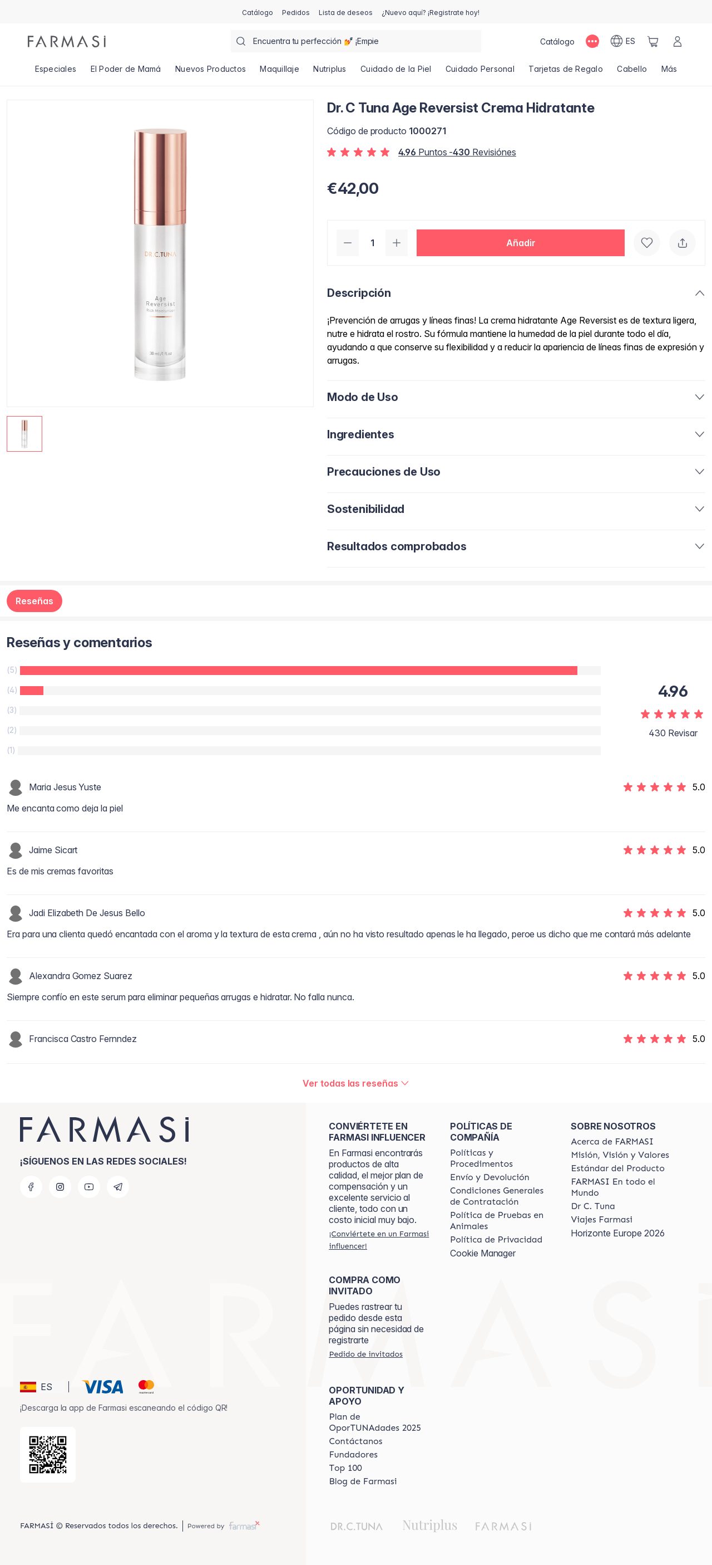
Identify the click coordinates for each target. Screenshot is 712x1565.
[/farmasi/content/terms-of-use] (500, 1196)
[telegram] (118, 1187)
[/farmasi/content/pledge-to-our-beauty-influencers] (593, 1206)
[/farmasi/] (67, 41)
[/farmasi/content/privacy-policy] (496, 1239)
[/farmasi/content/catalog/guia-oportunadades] (379, 1422)
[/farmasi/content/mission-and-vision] (620, 1155)
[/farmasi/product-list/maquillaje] (279, 72)
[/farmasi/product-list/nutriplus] (330, 72)
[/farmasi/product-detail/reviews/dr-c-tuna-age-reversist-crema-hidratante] (356, 1083)
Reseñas (34, 601)
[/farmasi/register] (296, 11)
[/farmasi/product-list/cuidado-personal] (479, 72)
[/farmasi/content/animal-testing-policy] (500, 1221)
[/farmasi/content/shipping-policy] (490, 1177)
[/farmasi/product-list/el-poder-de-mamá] (125, 72)
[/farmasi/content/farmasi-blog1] (363, 1481)
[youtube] (89, 1187)
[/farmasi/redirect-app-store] (48, 1455)
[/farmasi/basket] (653, 41)
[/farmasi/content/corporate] (621, 1187)
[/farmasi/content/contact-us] (355, 1441)
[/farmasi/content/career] (601, 1219)
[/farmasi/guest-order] (365, 1354)
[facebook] (31, 1187)
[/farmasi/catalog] (258, 11)
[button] (521, 242)
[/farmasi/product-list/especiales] (55, 72)
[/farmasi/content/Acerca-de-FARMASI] (612, 1141)
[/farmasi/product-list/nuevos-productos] (210, 72)
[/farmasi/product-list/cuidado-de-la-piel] (395, 72)
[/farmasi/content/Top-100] (345, 1468)
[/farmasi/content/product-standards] (618, 1168)
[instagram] (60, 1187)
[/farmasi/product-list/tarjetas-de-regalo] (566, 72)
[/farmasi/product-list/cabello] (632, 72)
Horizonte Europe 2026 (618, 1233)
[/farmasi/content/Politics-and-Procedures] (500, 1158)
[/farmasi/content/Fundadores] (353, 1454)
